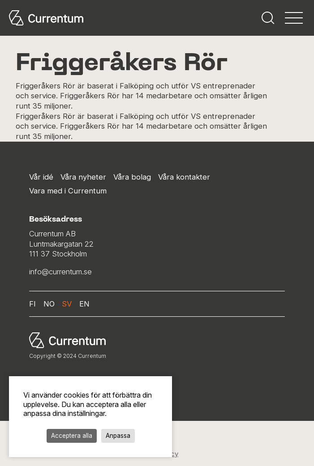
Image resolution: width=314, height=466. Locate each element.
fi (32, 303)
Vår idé (41, 176)
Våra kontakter (184, 176)
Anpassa (118, 435)
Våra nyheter (83, 176)
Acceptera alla (71, 435)
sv (67, 303)
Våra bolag (132, 176)
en (84, 303)
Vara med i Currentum (68, 190)
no (49, 303)
